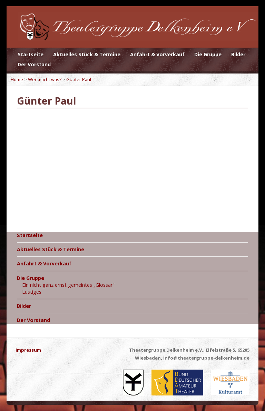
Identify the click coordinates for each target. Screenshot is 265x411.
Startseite (30, 54)
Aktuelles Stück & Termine (86, 54)
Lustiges (31, 291)
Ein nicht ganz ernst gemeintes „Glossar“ (68, 285)
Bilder (238, 54)
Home (17, 79)
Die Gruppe (208, 54)
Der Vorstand (34, 64)
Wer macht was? (44, 79)
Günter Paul (78, 79)
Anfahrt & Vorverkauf (157, 54)
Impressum (28, 350)
